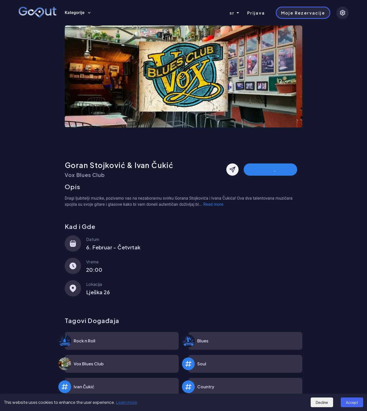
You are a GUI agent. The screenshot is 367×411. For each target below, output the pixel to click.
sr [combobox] (232, 13)
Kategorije (78, 13)
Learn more (126, 402)
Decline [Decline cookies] (322, 402)
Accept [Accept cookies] (352, 402)
